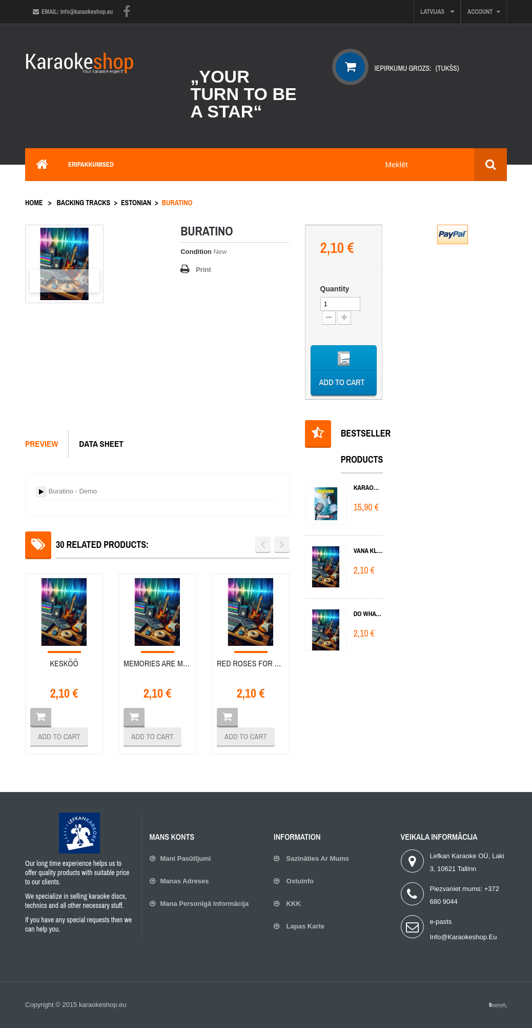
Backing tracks (84, 202)
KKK (292, 903)
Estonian (136, 202)
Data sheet (101, 443)
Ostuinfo (299, 881)
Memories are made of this (157, 663)
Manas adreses (184, 881)
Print (203, 269)
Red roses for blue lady (250, 663)
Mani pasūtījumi (185, 858)
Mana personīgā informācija (204, 903)
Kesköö (64, 663)
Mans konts (172, 836)
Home (34, 202)
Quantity (335, 289)
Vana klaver (368, 550)
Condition (196, 251)
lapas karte (304, 926)
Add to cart (59, 736)
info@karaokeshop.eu (463, 937)
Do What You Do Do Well (368, 613)
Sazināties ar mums (316, 858)
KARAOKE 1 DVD (368, 487)
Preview (41, 443)
